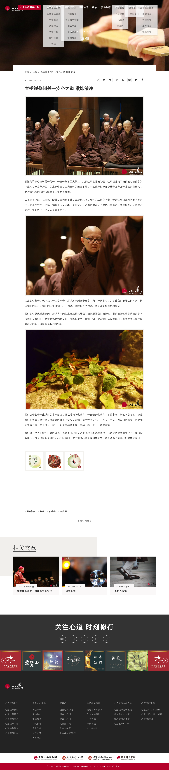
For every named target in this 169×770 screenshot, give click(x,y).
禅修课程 (91, 723)
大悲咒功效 (65, 723)
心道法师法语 (12, 728)
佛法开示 (36, 709)
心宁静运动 (92, 728)
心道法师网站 (12, 703)
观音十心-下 (66, 718)
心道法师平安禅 (95, 709)
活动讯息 (144, 7)
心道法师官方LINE (151, 709)
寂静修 (52, 511)
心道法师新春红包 (29, 7)
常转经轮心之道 (122, 714)
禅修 (35, 72)
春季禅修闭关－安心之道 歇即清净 (58, 72)
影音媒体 (119, 7)
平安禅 (63, 511)
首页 (27, 72)
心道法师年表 (12, 718)
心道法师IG (147, 718)
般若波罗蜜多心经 (69, 732)
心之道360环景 (121, 723)
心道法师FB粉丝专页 (151, 714)
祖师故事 (36, 718)
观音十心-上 (66, 714)
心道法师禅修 (93, 703)
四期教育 (36, 723)
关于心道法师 (53, 7)
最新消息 (69, 7)
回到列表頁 (85, 520)
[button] (3, 660)
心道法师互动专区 (123, 703)
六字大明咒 (65, 728)
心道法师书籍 (12, 723)
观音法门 (64, 703)
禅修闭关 (31, 511)
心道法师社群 (148, 703)
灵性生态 (36, 714)
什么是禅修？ (93, 714)
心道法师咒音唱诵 (123, 709)
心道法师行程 (12, 732)
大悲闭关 (36, 728)
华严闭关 (36, 732)
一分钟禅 (91, 718)
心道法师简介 (12, 714)
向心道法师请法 (122, 718)
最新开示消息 (39, 703)
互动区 (132, 7)
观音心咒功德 (66, 709)
